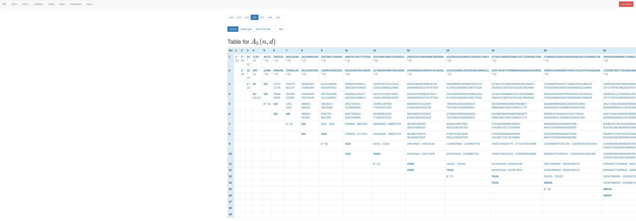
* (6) (376, 163)
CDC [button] (14, 4)
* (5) (324, 143)
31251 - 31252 (381, 143)
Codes (51, 4)
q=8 (270, 17)
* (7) (449, 176)
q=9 (278, 17)
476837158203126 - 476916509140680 (514, 153)
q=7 (262, 17)
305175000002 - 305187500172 (562, 163)
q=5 (254, 17)
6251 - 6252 (328, 124)
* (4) (289, 124)
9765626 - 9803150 (356, 124)
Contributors (76, 4)
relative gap (246, 29)
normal (232, 29)
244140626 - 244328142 (421, 143)
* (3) (266, 104)
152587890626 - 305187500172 (562, 170)
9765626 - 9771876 (356, 134)
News (62, 4)
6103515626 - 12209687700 (462, 153)
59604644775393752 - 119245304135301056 (570, 153)
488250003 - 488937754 (387, 124)
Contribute (626, 4)
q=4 (247, 17)
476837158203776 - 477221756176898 (514, 143)
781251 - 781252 (553, 176)
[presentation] (263, 42)
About (89, 4)
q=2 (231, 17)
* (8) (547, 189)
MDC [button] (25, 4)
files (281, 29)
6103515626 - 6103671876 (507, 170)
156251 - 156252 (456, 163)
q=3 (239, 17)
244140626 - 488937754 (387, 134)
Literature (38, 4)
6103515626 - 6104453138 (507, 163)
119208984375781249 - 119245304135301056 (570, 143)
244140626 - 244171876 (421, 153)
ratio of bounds (263, 29)
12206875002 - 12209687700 (463, 143)
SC (5, 4)
